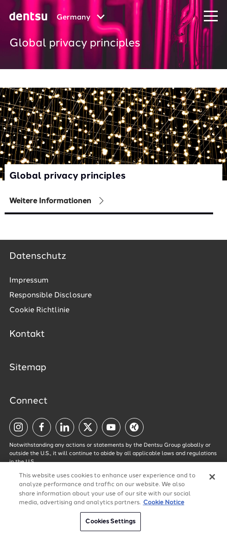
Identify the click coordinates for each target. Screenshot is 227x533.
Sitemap (27, 367)
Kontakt (27, 334)
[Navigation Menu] (211, 16)
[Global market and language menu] (81, 17)
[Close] (212, 481)
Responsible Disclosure (50, 295)
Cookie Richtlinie (39, 310)
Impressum (29, 280)
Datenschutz (37, 256)
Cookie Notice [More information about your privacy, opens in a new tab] (163, 507)
